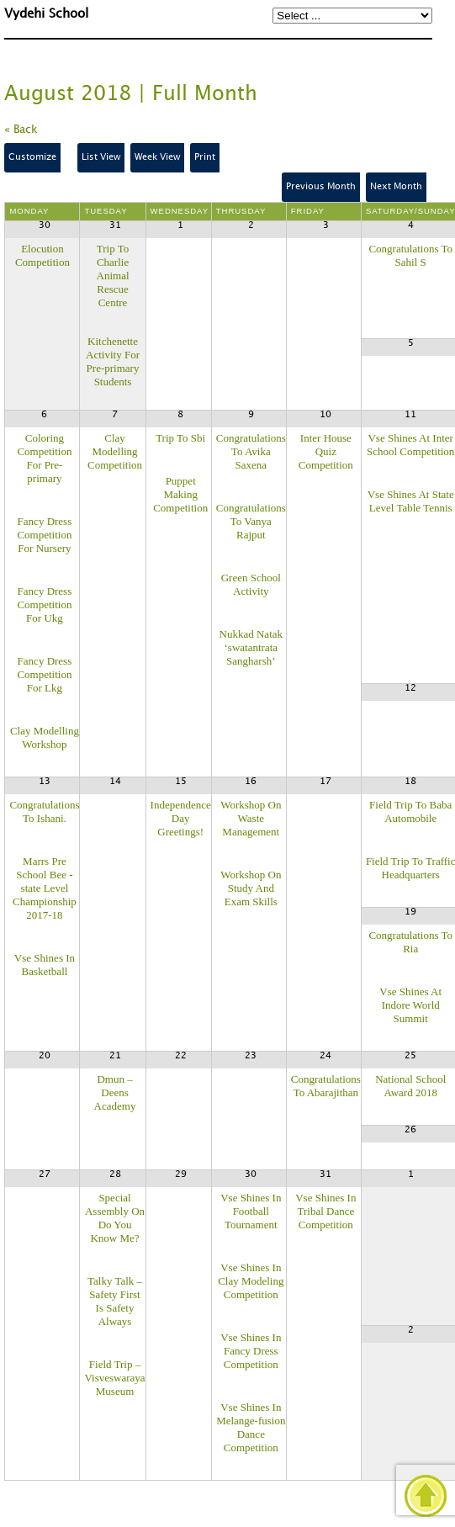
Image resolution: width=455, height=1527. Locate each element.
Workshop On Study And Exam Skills (250, 888)
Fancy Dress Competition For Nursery (44, 534)
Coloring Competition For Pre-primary (44, 458)
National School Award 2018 (410, 1086)
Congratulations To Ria (410, 942)
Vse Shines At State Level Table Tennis (411, 501)
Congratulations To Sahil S (410, 255)
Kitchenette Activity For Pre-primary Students (113, 361)
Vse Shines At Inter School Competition (410, 445)
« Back (21, 130)
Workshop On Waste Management (250, 818)
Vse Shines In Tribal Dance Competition (325, 1211)
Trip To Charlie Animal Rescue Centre (113, 275)
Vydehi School (46, 14)
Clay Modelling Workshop (44, 737)
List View (101, 157)
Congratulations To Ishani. (44, 811)
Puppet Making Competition (180, 494)
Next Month (396, 187)
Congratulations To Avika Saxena (251, 451)
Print (204, 157)
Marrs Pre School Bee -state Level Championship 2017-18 (45, 888)
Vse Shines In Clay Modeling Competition (250, 1281)
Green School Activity (251, 584)
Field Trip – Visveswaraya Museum (114, 1377)
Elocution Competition (42, 255)
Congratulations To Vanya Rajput (251, 521)
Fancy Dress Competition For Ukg (44, 604)
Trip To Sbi (180, 438)
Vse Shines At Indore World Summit (410, 1005)
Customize (32, 157)
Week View (157, 157)
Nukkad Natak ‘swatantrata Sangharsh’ (251, 647)
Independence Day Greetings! (181, 818)
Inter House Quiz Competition (326, 451)
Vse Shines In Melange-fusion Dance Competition (250, 1427)
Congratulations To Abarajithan (326, 1086)
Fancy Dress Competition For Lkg (44, 674)
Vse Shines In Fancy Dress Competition (250, 1351)
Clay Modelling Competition (114, 451)
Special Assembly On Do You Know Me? (115, 1217)
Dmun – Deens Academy (115, 1092)
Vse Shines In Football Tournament (250, 1211)
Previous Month (321, 187)
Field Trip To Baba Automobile (410, 811)
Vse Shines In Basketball (44, 965)
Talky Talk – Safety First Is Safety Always (114, 1301)
